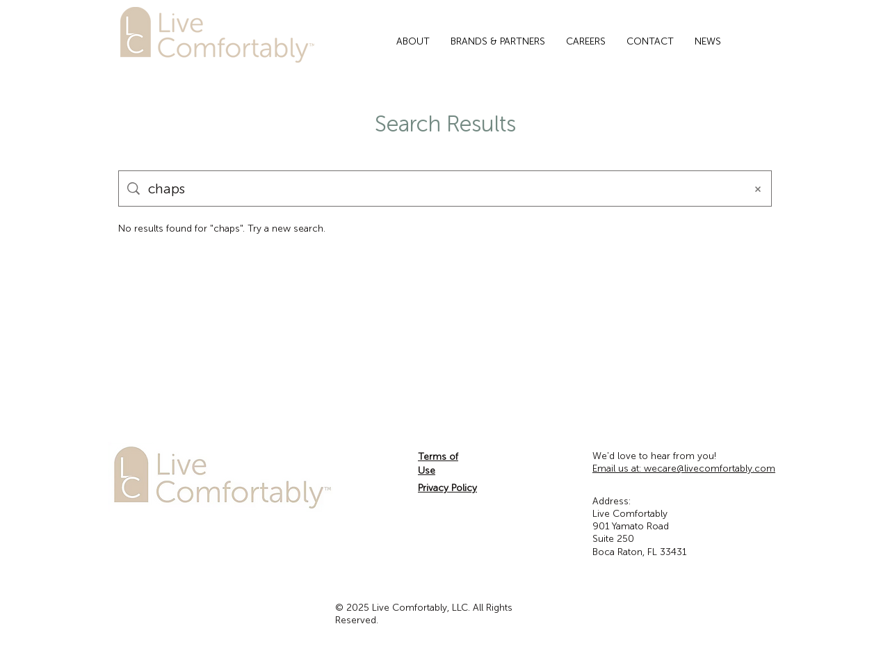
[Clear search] (758, 188)
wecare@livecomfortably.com (683, 468)
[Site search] (442, 188)
